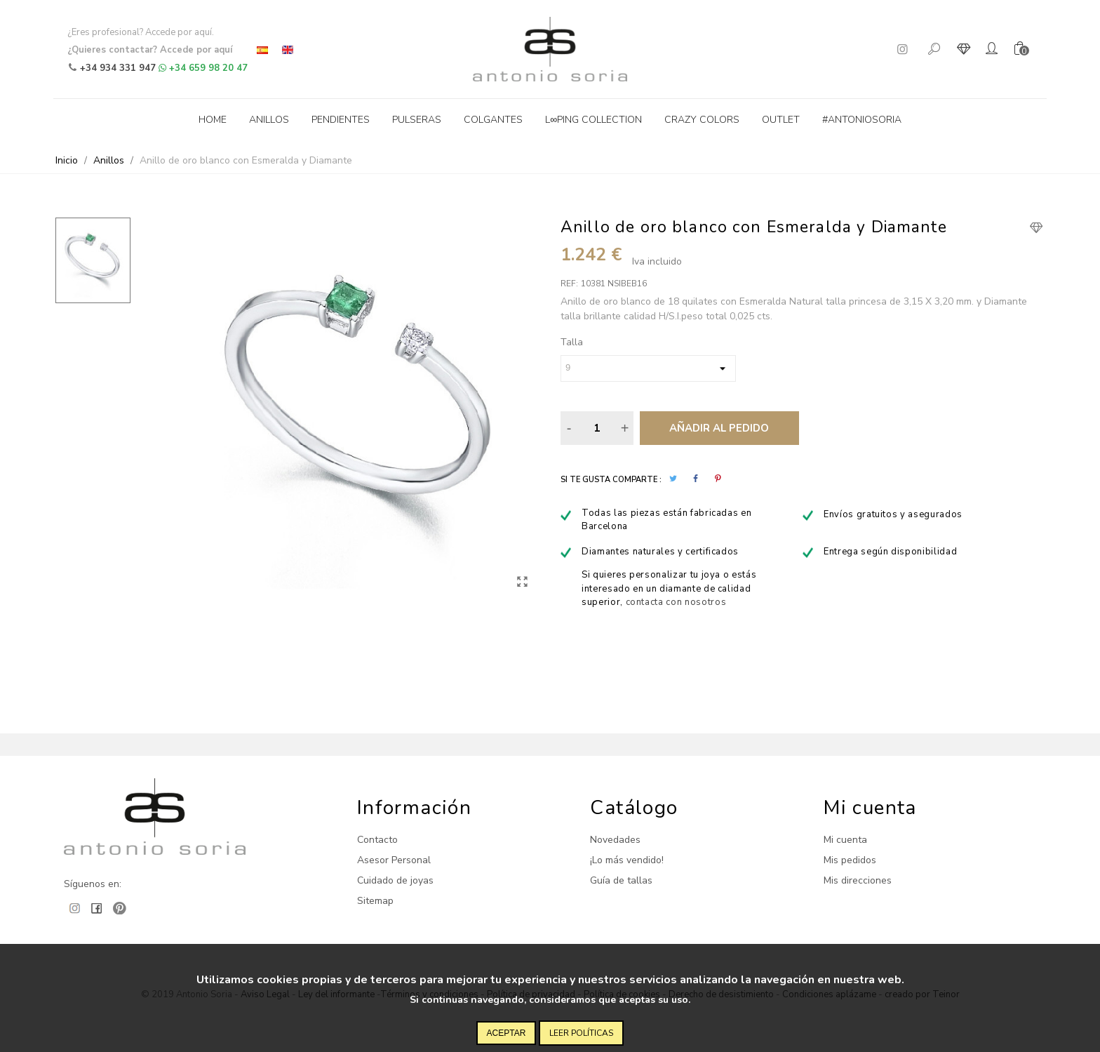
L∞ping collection (593, 119)
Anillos (269, 119)
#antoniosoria (861, 119)
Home (213, 119)
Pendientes (340, 119)
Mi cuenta (845, 839)
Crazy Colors (701, 119)
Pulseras (416, 119)
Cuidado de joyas (395, 880)
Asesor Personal (394, 860)
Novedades (615, 839)
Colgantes (493, 119)
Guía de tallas (621, 880)
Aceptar (506, 1033)
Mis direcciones (858, 880)
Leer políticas (581, 1033)
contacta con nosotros (676, 602)
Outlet (781, 119)
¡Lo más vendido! (627, 860)
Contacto (377, 839)
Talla (572, 342)
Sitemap (375, 900)
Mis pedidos (850, 860)
